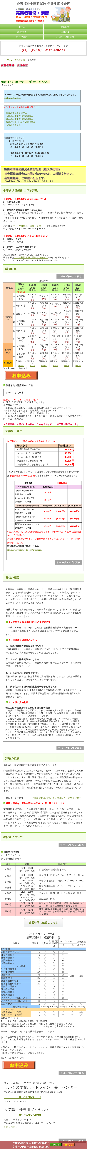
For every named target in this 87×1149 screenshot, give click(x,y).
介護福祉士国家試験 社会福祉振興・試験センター (56, 798)
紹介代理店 (21, 37)
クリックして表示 (15, 392)
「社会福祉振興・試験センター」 (29, 226)
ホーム (21, 27)
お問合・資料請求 (65, 37)
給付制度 (65, 32)
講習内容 (21, 32)
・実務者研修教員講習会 (15, 113)
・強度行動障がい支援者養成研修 (19, 122)
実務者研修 (20, 60)
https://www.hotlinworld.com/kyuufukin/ (24, 550)
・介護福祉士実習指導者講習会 (18, 116)
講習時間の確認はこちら (43, 922)
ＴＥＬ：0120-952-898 (22, 1115)
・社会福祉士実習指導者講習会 (18, 119)
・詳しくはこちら (12, 98)
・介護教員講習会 (12, 125)
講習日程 (65, 27)
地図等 (21, 366)
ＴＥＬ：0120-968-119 (22, 1097)
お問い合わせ (10, 1127)
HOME (9, 60)
